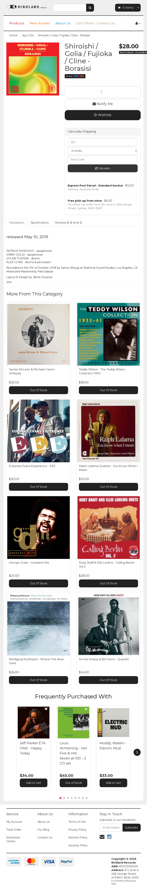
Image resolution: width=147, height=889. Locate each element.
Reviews (68, 222)
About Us (63, 23)
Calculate (102, 168)
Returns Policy (77, 837)
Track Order (13, 829)
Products (16, 23)
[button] (46, 709)
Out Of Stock (38, 390)
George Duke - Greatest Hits (29, 562)
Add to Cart (33, 783)
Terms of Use (77, 821)
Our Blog (43, 829)
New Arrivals (40, 23)
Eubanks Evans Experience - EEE (32, 466)
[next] (137, 752)
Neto (113, 883)
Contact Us (44, 837)
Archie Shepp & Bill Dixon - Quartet (104, 659)
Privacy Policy (77, 829)
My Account (14, 821)
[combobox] (69, 8)
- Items (125, 7)
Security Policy (78, 845)
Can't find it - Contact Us (95, 23)
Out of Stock (73, 783)
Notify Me (103, 104)
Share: (75, 76)
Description (16, 222)
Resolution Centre (13, 839)
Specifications (40, 222)
